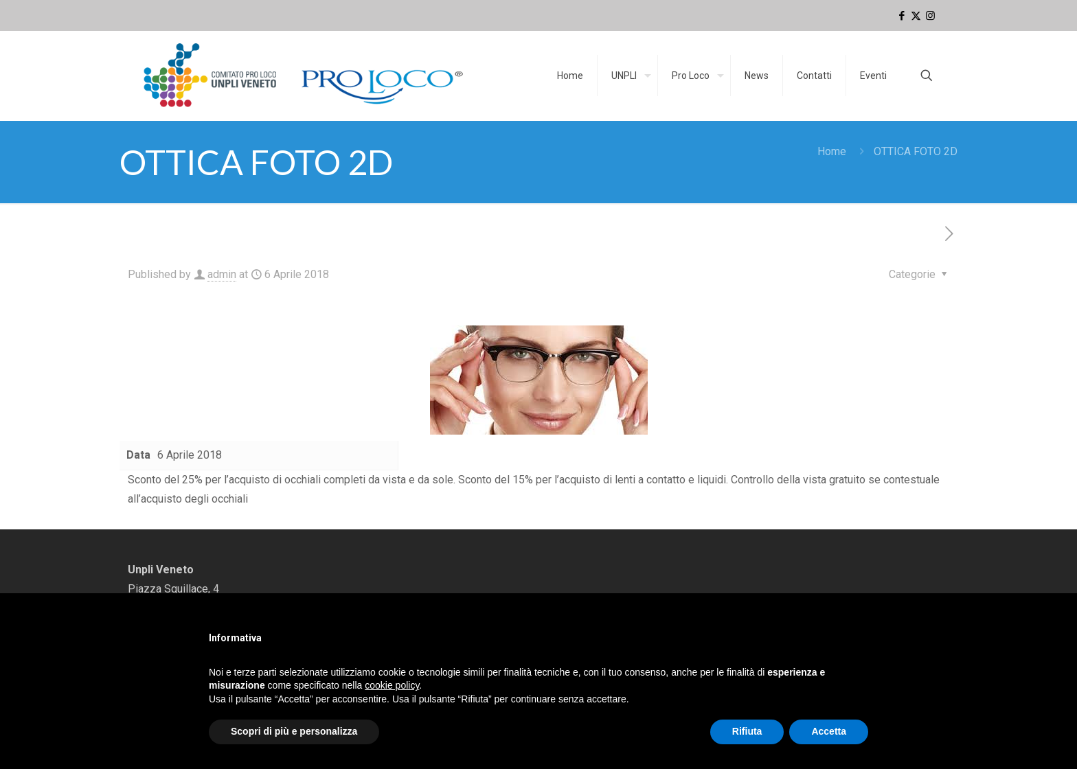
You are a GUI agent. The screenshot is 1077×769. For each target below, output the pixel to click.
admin (221, 274)
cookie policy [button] (392, 685)
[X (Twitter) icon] (916, 16)
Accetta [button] (828, 731)
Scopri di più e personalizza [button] (294, 731)
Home (831, 151)
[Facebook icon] (901, 16)
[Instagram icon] (930, 16)
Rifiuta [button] (747, 731)
